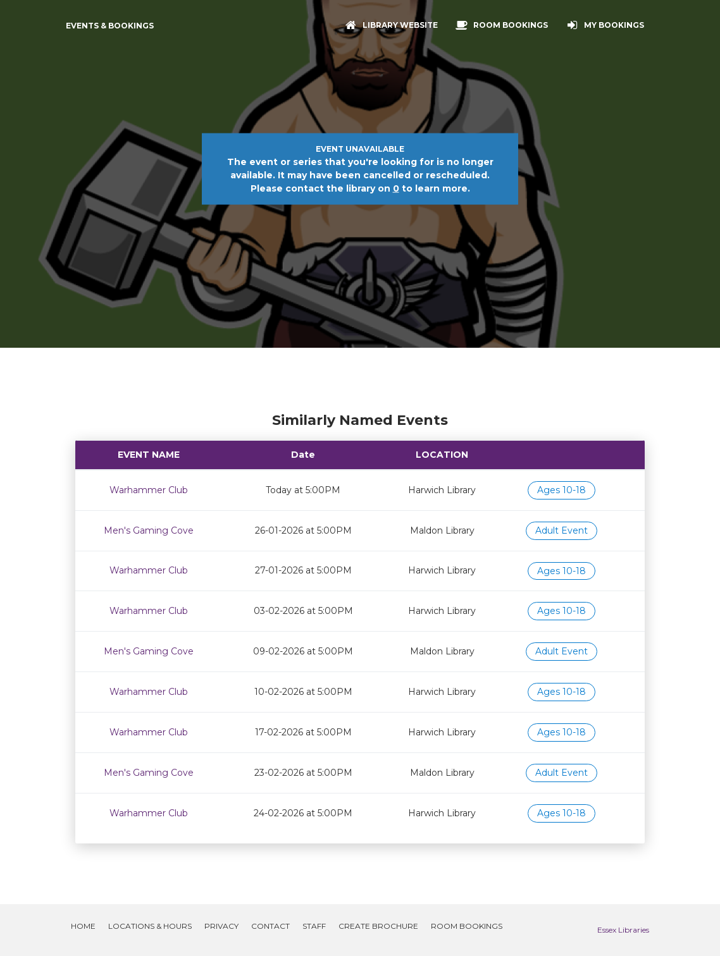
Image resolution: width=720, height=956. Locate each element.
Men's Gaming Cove (149, 530)
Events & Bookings (110, 25)
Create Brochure (378, 926)
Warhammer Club (148, 490)
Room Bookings (466, 926)
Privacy (221, 926)
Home (83, 926)
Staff (314, 926)
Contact (270, 926)
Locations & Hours (150, 926)
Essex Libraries (623, 930)
